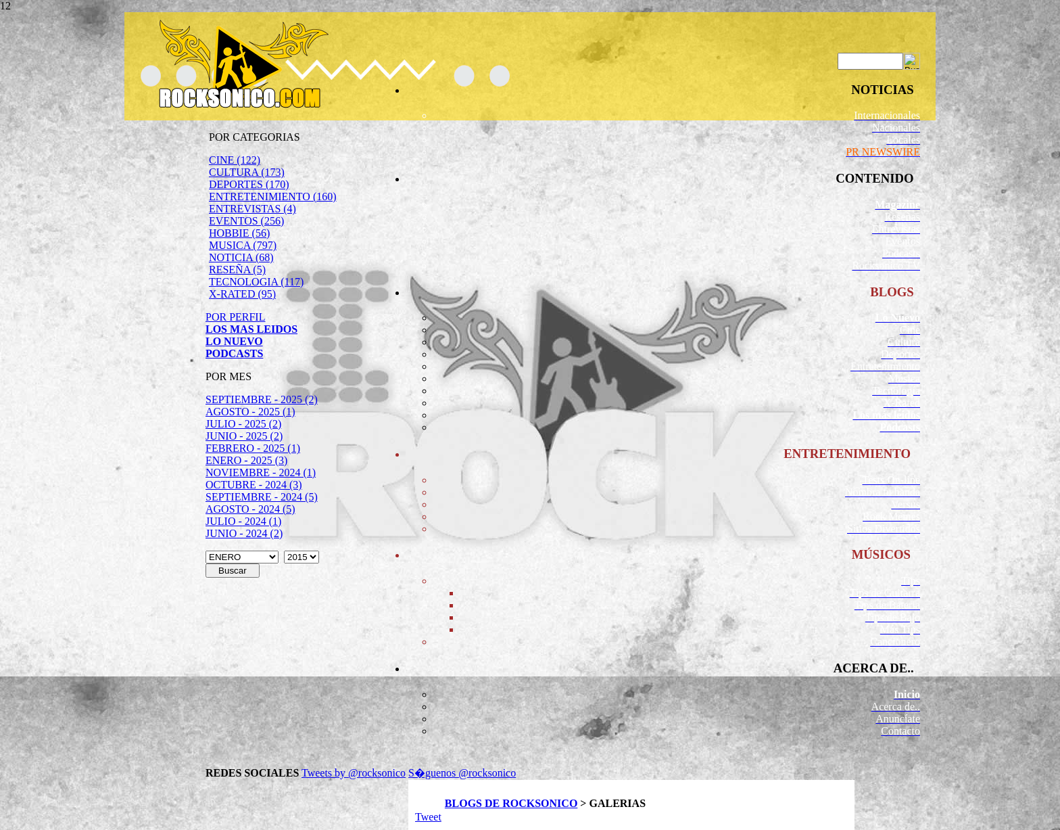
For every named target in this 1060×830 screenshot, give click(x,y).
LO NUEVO (234, 341)
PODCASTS (234, 353)
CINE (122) (234, 160)
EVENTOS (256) (246, 221)
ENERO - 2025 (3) (246, 460)
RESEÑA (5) (237, 269)
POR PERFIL (235, 317)
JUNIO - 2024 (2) (244, 533)
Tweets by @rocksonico (354, 773)
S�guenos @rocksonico (462, 773)
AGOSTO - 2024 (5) (250, 509)
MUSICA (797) (242, 245)
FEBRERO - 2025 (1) (253, 448)
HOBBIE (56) (239, 233)
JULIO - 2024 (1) (243, 521)
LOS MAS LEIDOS (251, 329)
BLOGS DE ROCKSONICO (511, 803)
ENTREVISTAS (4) (252, 208)
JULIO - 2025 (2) (243, 424)
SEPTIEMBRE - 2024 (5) (262, 497)
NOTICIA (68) (241, 257)
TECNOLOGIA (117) (256, 281)
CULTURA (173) (247, 172)
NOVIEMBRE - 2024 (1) (261, 472)
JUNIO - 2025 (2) (244, 436)
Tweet (428, 817)
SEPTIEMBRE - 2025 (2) (262, 399)
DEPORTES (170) (249, 184)
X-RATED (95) (242, 294)
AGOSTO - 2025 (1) (250, 411)
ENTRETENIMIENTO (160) (273, 196)
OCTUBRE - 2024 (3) (254, 484)
